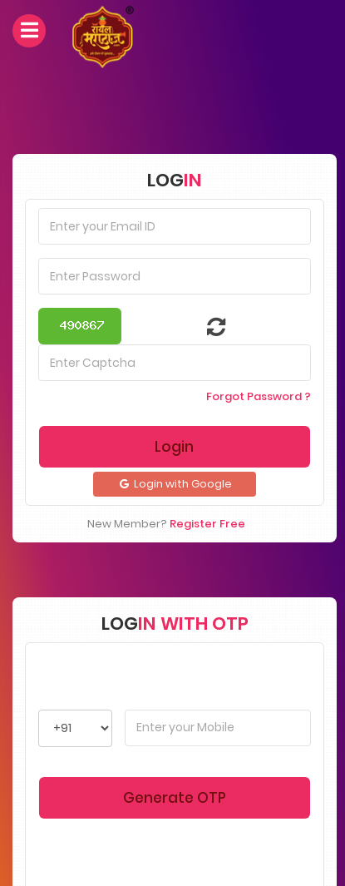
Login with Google (174, 484)
